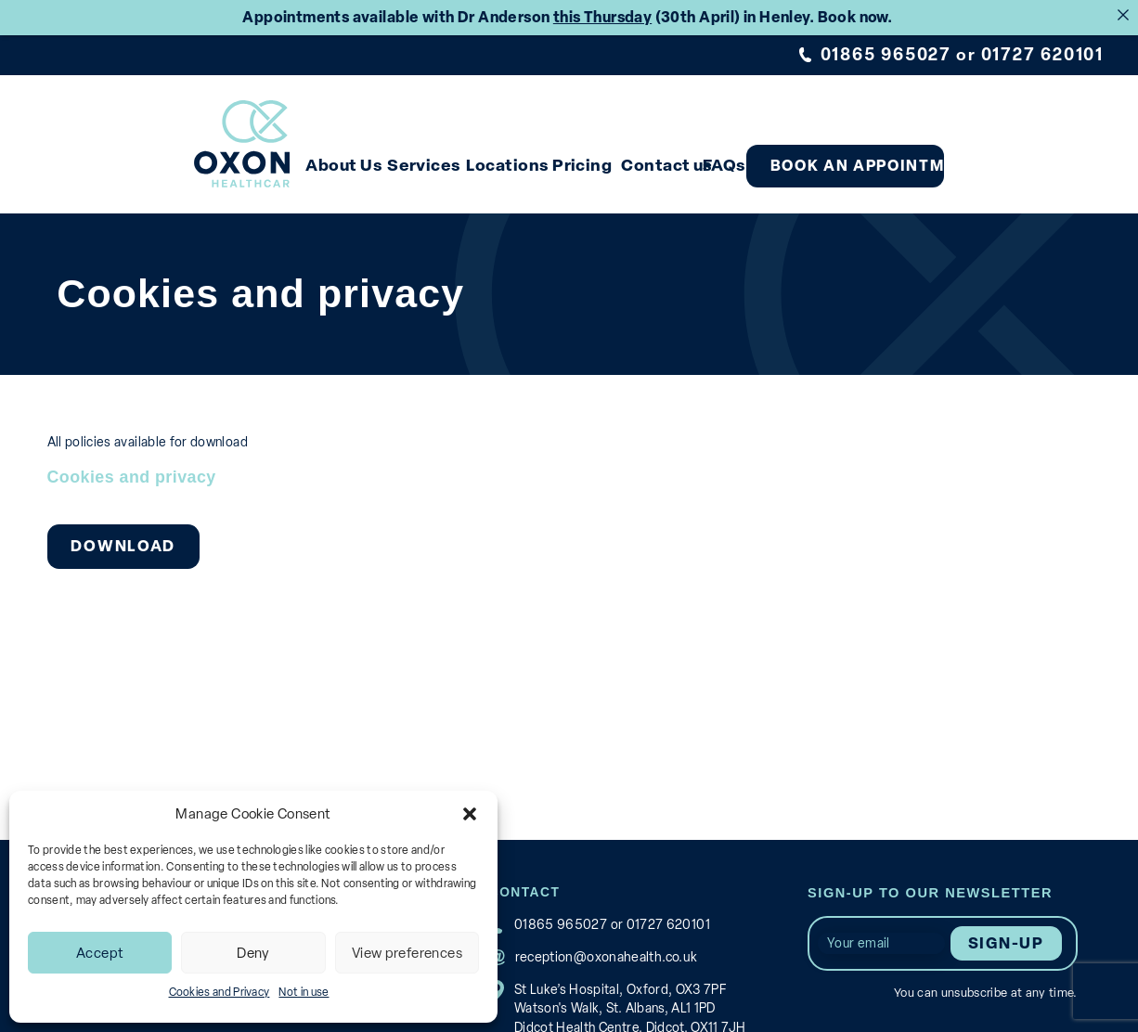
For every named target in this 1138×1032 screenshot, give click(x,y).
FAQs (816, 156)
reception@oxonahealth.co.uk (597, 946)
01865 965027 (889, 54)
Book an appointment (976, 157)
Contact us (737, 156)
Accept (99, 953)
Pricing (636, 156)
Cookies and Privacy (219, 992)
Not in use (303, 992)
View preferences (407, 953)
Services (435, 156)
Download (121, 536)
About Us (335, 156)
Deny (253, 953)
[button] (469, 814)
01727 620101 (1043, 54)
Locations (539, 156)
